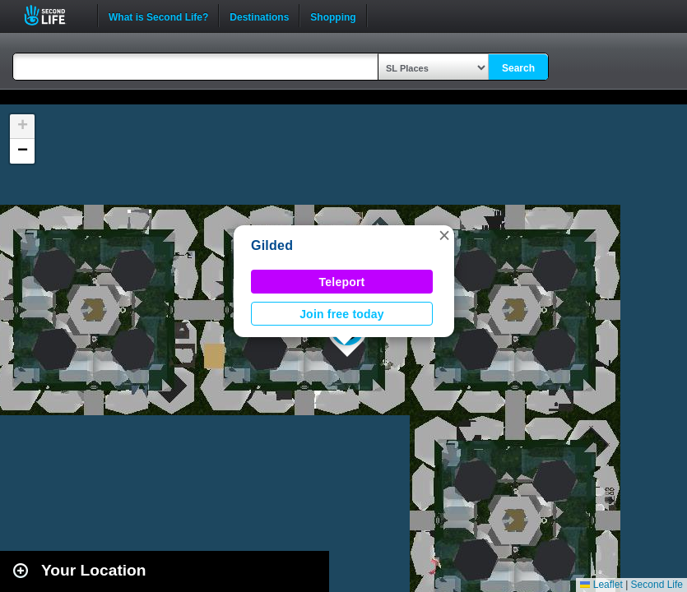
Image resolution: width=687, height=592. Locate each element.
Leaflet (601, 584)
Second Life (54, 15)
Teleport (342, 282)
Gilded (272, 245)
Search (518, 68)
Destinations (259, 16)
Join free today (341, 314)
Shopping (332, 16)
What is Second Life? (158, 16)
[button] (444, 235)
